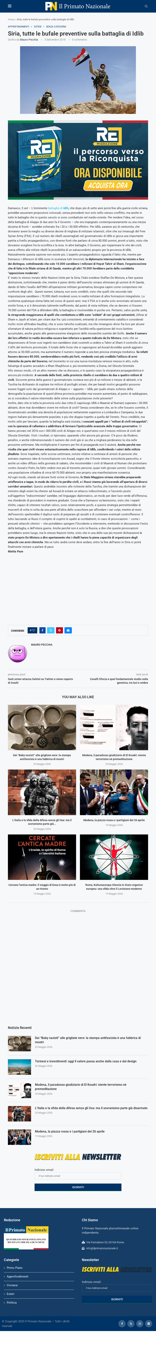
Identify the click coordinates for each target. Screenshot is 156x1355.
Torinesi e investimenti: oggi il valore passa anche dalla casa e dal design (85, 1061)
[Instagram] (139, 1323)
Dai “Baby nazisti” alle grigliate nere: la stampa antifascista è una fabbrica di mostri (88, 1040)
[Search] (146, 6)
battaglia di (58, 208)
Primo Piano (15, 1268)
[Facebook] (122, 1323)
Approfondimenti (17, 1276)
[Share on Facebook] (42, 630)
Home (11, 19)
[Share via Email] (68, 630)
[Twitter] (130, 1323)
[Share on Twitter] (50, 630)
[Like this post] (33, 630)
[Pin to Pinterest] (59, 630)
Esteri (10, 1294)
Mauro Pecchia (29, 39)
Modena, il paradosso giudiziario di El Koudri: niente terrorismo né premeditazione (80, 1087)
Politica (12, 1302)
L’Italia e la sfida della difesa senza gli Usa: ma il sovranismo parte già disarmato (91, 1108)
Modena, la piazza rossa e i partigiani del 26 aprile (114, 820)
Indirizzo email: (78, 1174)
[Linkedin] (148, 1323)
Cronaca (12, 1285)
